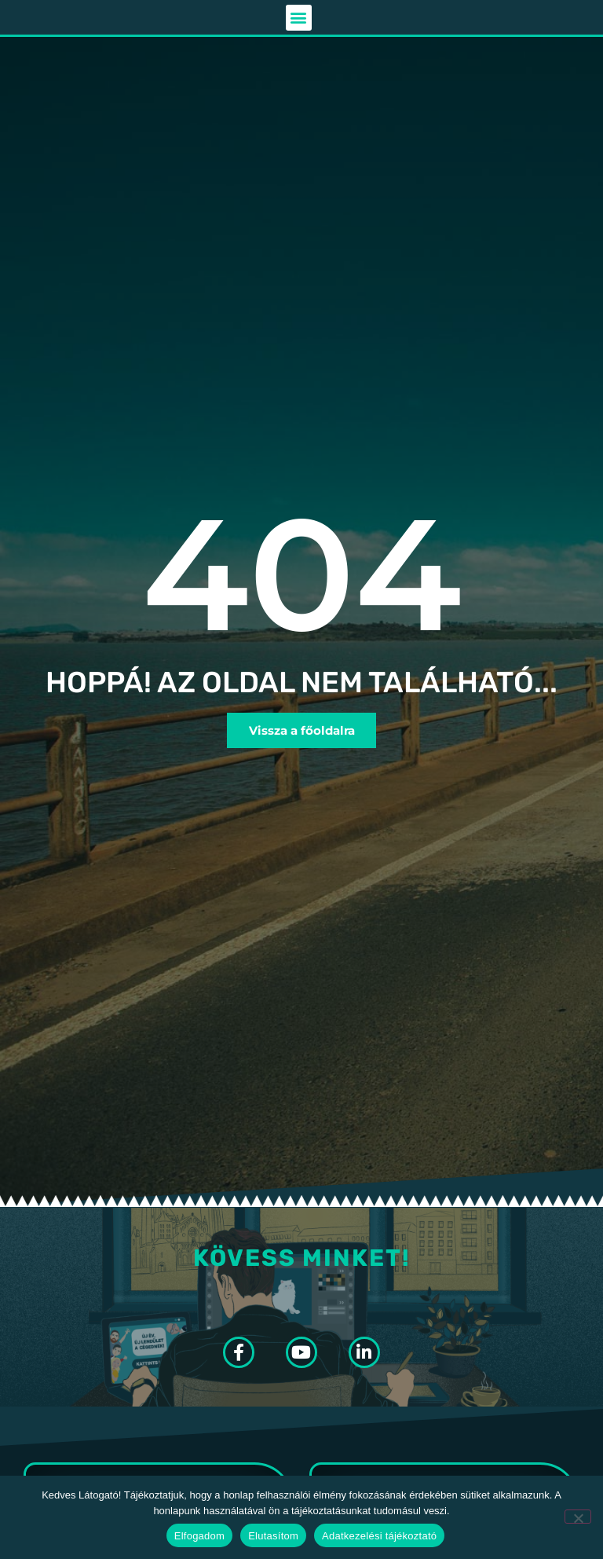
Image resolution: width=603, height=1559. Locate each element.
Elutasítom (273, 1536)
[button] (299, 19)
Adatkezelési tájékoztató (379, 1536)
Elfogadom (199, 1536)
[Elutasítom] (578, 1516)
